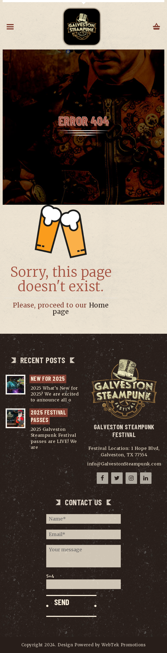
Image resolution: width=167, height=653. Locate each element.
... (74, 400)
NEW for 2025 (48, 378)
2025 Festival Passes (49, 416)
